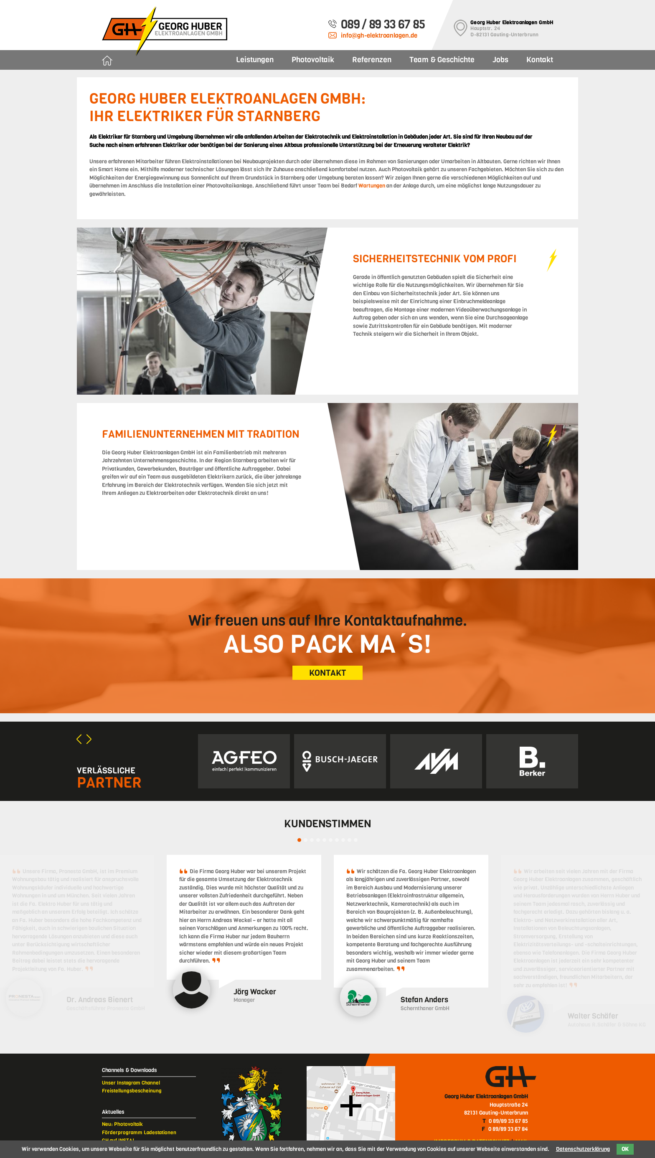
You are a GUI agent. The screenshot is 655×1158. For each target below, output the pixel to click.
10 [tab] (356, 840)
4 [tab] (318, 840)
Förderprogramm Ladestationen (139, 1132)
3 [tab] (312, 840)
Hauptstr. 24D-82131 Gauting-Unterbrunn (511, 29)
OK (625, 1149)
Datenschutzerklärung (583, 1149)
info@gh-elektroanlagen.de (379, 35)
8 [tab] (343, 840)
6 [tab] (331, 840)
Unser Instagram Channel (131, 1082)
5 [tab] (324, 840)
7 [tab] (337, 840)
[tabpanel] (244, 934)
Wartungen (371, 185)
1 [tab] (299, 840)
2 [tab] (305, 840)
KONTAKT (327, 673)
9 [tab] (349, 840)
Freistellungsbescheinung (132, 1090)
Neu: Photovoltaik (122, 1124)
